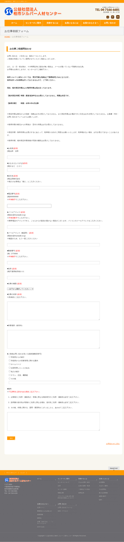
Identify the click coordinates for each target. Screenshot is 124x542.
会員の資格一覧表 (84, 486)
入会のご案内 (103, 486)
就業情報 (40, 514)
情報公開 (61, 493)
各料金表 (81, 493)
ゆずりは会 (40, 527)
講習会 (39, 518)
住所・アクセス (63, 511)
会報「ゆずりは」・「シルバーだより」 (45, 522)
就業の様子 (102, 496)
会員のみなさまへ (43, 504)
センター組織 (62, 489)
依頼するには (82, 479)
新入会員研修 (103, 493)
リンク (22, 473)
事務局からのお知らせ (44, 511)
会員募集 (102, 482)
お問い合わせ (62, 504)
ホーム (39, 479)
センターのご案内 (63, 479)
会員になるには (104, 479)
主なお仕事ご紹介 (84, 482)
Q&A (100, 500)
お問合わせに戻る (113, 455)
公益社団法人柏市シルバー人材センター (59, 536)
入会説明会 (102, 489)
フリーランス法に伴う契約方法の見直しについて (66, 497)
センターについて (63, 482)
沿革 (59, 486)
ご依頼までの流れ (84, 489)
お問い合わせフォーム (65, 507)
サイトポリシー (11, 473)
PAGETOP (114, 468)
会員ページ (40, 507)
